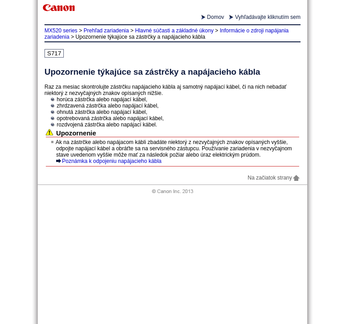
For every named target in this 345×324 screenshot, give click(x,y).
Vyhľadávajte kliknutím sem (268, 17)
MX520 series (60, 30)
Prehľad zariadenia (106, 30)
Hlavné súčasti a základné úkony (174, 30)
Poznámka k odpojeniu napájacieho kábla (112, 161)
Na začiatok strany (274, 178)
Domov (215, 17)
